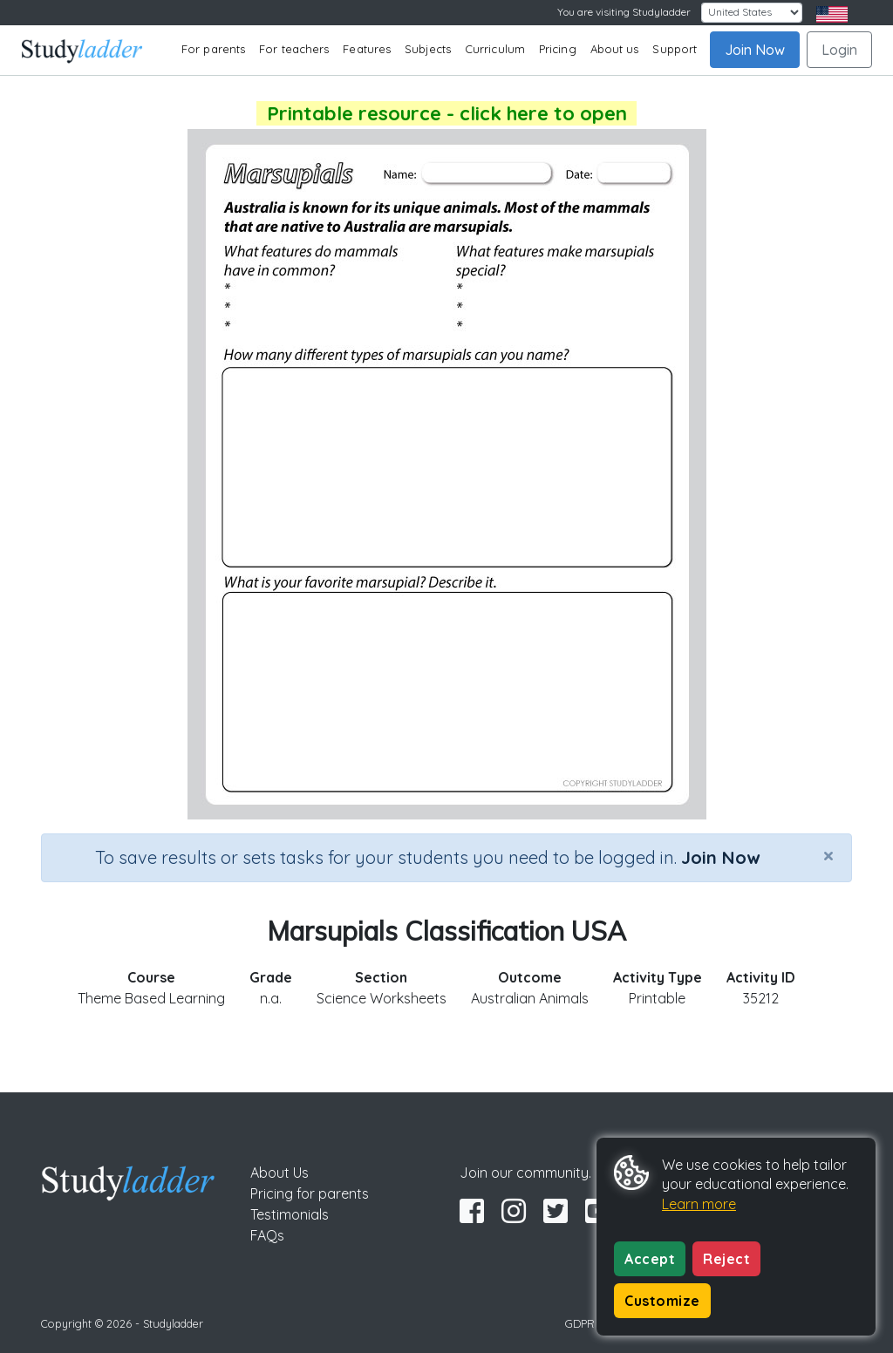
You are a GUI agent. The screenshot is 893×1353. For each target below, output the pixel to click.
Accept (649, 1259)
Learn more (699, 1204)
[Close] (828, 855)
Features (367, 49)
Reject (726, 1259)
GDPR (580, 1323)
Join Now (755, 49)
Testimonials (289, 1214)
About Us (279, 1172)
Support (674, 49)
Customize (662, 1300)
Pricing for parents (309, 1193)
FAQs (267, 1235)
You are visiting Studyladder (624, 11)
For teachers (294, 49)
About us (614, 49)
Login (839, 49)
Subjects (428, 49)
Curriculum (495, 49)
